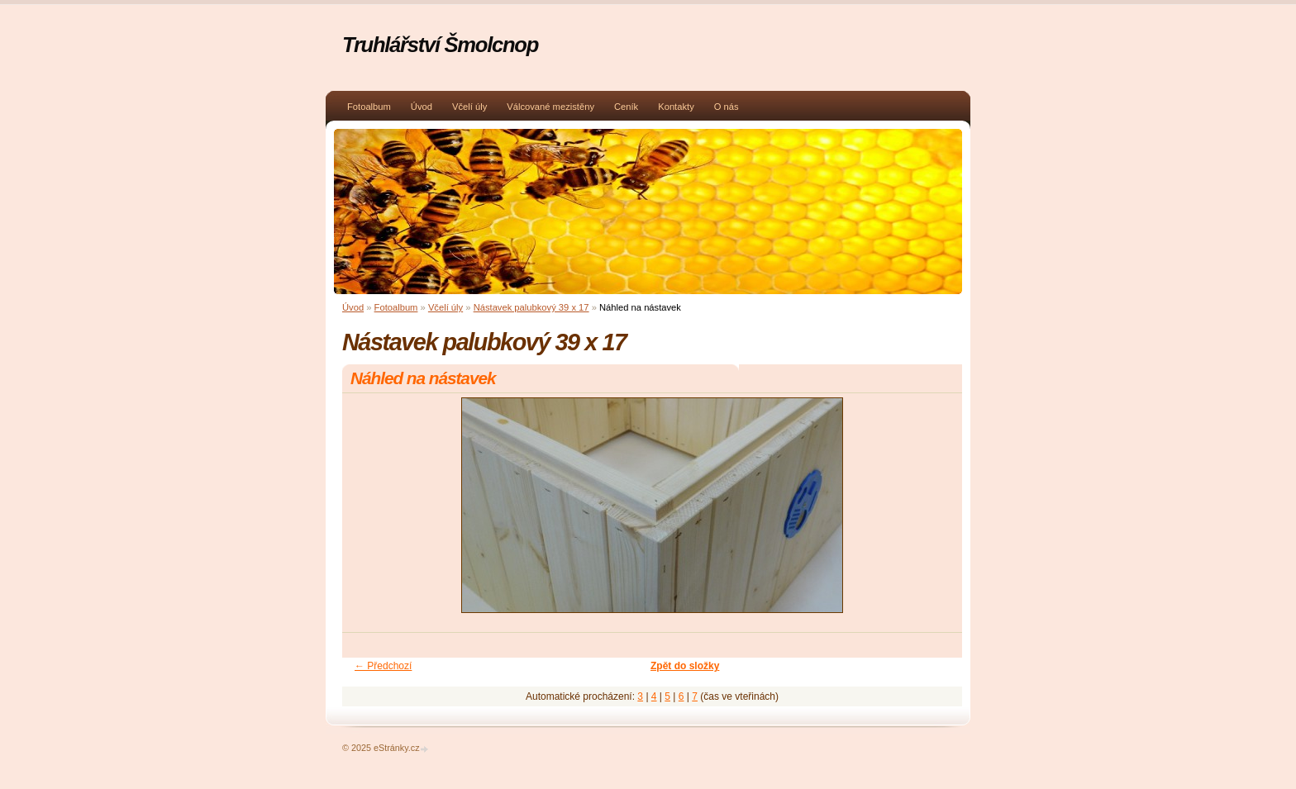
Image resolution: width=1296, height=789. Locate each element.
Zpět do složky (684, 666)
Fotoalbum (369, 107)
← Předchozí (383, 666)
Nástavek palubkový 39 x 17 (531, 307)
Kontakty (676, 107)
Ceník (626, 107)
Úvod (421, 107)
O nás (726, 107)
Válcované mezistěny (550, 107)
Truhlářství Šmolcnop (440, 44)
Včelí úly (469, 107)
